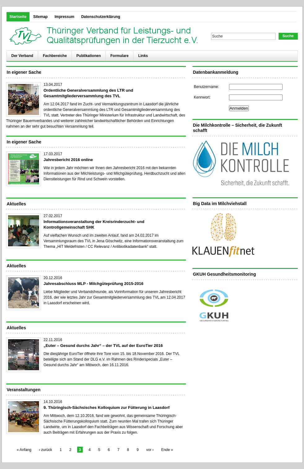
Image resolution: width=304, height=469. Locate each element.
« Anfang (24, 450)
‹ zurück (45, 450)
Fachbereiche (55, 56)
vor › (150, 450)
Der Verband (22, 56)
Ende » (167, 450)
